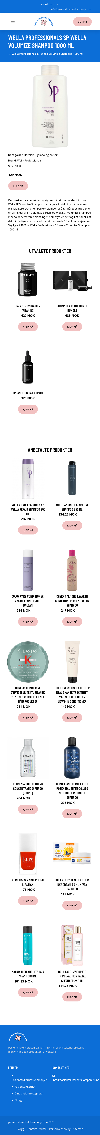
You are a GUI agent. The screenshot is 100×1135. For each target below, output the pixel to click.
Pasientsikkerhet (24, 1086)
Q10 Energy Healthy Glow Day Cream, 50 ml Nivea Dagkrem (72, 884)
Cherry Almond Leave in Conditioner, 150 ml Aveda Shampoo (72, 600)
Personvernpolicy (59, 1129)
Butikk (82, 21)
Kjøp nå (18, 185)
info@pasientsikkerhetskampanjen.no (70, 9)
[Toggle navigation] (12, 21)
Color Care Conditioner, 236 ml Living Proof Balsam (27, 600)
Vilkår (42, 1129)
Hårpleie (29, 155)
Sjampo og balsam (47, 155)
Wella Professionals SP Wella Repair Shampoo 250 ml (27, 509)
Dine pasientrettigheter (29, 1093)
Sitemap (78, 1129)
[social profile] (57, 4)
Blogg (18, 1100)
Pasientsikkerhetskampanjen (29, 1080)
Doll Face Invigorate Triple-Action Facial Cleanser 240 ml (72, 976)
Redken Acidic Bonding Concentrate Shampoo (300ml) (28, 788)
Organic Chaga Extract (27, 393)
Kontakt (32, 1129)
